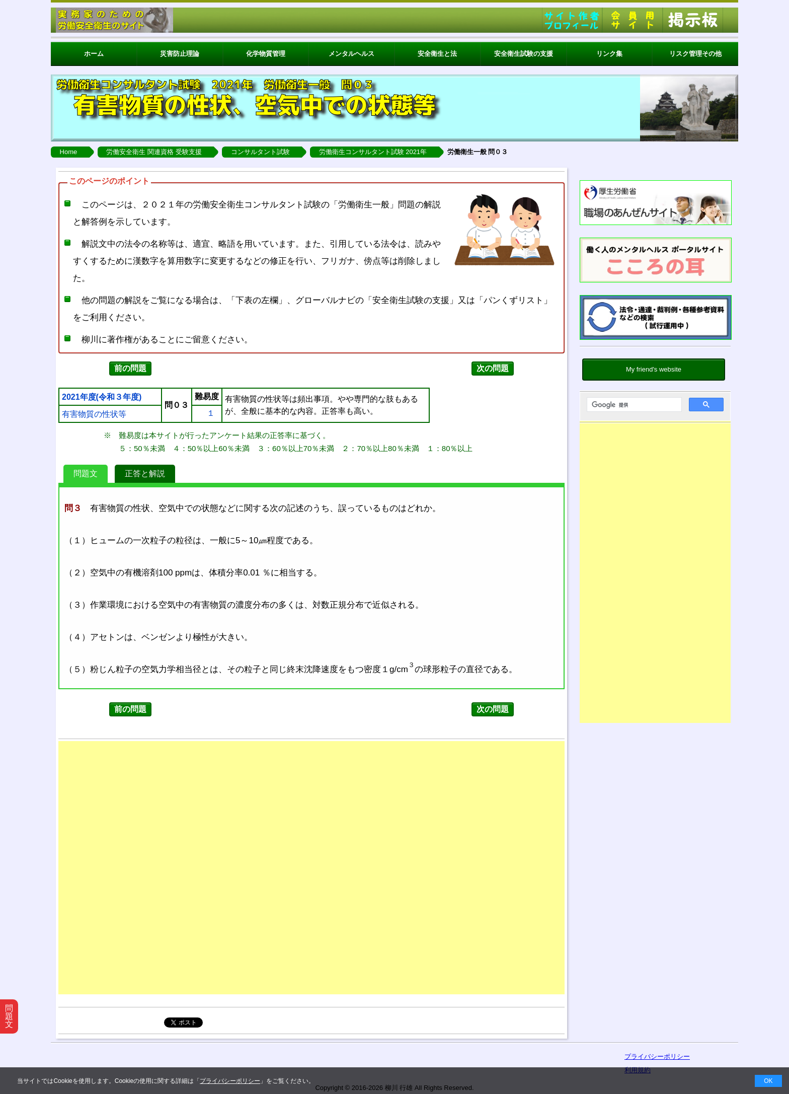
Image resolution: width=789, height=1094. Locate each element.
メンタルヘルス (351, 53)
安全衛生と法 (437, 53)
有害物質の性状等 (94, 414)
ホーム (94, 53)
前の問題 (130, 368)
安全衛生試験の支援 (523, 53)
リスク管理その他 (695, 53)
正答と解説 (145, 473)
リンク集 (609, 53)
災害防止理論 (179, 53)
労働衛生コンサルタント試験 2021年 (373, 152)
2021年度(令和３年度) (101, 397)
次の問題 (493, 368)
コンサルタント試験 (260, 152)
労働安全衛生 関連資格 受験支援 (153, 152)
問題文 (85, 473)
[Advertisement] (655, 575)
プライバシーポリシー (230, 1080)
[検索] (633, 404)
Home (68, 152)
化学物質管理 (265, 53)
